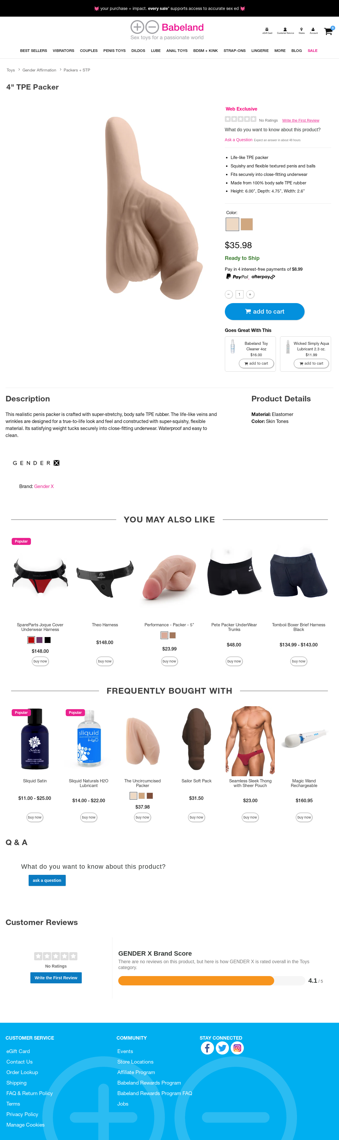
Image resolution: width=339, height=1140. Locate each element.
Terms (13, 1104)
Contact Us (19, 1062)
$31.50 (196, 798)
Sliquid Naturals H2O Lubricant (88, 783)
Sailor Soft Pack (196, 781)
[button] (232, 224)
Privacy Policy (22, 1114)
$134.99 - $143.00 (299, 645)
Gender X (44, 486)
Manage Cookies (25, 1125)
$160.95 (304, 800)
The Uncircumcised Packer (142, 783)
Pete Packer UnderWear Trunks (234, 627)
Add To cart (264, 311)
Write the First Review (300, 120)
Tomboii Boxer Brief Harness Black (298, 627)
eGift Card (18, 1051)
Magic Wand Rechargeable (304, 783)
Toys (11, 70)
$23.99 (169, 649)
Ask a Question (239, 139)
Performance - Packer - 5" (169, 624)
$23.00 (250, 800)
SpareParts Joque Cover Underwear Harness (40, 627)
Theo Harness (105, 624)
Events (125, 1051)
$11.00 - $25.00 (34, 798)
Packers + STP (77, 70)
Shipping (16, 1083)
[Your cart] (328, 31)
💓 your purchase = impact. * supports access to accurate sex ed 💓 (169, 8)
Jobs (122, 1104)
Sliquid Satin (35, 781)
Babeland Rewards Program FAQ (154, 1093)
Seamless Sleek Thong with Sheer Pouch (250, 783)
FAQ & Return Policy (29, 1093)
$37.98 (142, 807)
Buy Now (40, 661)
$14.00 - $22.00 (88, 800)
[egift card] (267, 31)
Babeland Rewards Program (149, 1083)
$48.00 (234, 645)
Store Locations (135, 1062)
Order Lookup (22, 1072)
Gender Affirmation (39, 70)
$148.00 (40, 651)
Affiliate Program (136, 1072)
